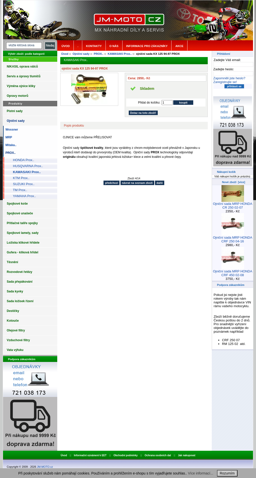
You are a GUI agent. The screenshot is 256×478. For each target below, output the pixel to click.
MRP (8, 137)
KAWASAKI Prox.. (120, 53)
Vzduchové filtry (18, 340)
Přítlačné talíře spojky (22, 223)
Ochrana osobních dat (157, 455)
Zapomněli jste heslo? (229, 78)
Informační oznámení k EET (90, 455)
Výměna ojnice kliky (21, 86)
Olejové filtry (16, 330)
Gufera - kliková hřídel (22, 252)
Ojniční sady (81, 53)
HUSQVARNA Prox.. (26, 166)
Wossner (11, 129)
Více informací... (200, 473)
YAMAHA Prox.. (22, 196)
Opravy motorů (17, 96)
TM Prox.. (18, 190)
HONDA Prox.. (21, 160)
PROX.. (99, 53)
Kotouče (13, 320)
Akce (179, 46)
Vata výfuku (15, 350)
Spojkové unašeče (20, 213)
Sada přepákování (19, 281)
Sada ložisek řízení (20, 301)
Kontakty (94, 46)
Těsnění (12, 262)
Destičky (13, 311)
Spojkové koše (17, 203)
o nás (114, 46)
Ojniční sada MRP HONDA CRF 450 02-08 (232, 271)
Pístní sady (14, 111)
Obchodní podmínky (126, 455)
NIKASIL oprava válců (22, 66)
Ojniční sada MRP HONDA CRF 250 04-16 (232, 238)
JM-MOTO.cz (45, 466)
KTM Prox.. (19, 178)
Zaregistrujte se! (225, 82)
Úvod (66, 46)
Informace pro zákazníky (147, 46)
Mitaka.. (10, 145)
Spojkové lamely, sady (22, 233)
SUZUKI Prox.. (21, 184)
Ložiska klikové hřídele (23, 242)
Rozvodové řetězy (19, 272)
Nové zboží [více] (233, 182)
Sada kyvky (15, 291)
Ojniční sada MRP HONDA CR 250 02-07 (232, 204)
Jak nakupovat (186, 455)
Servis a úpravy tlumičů (23, 76)
